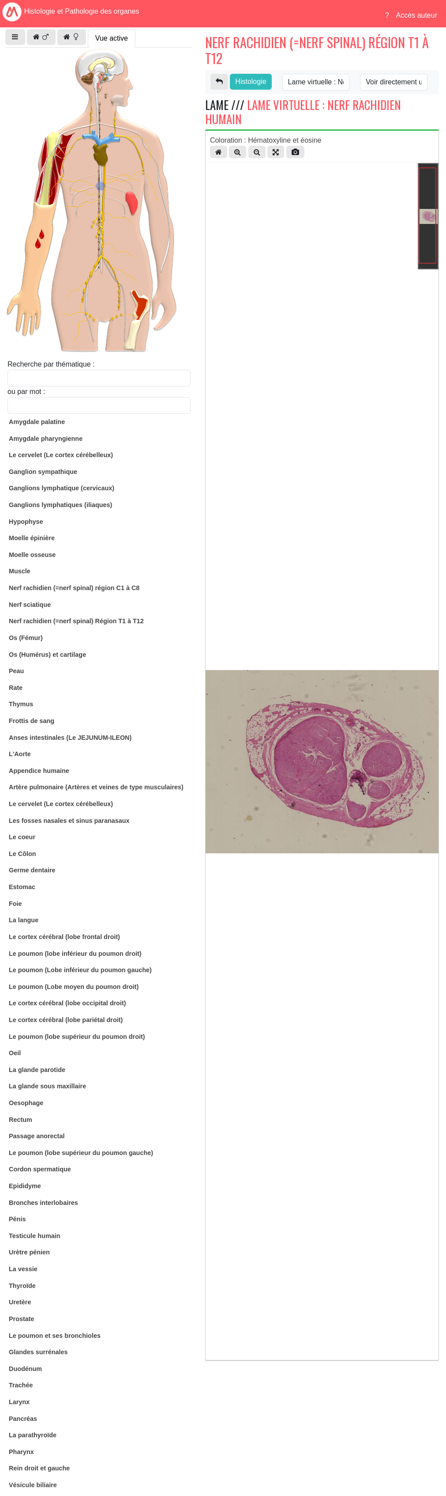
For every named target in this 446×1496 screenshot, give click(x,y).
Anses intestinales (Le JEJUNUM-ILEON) (70, 737)
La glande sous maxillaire (47, 1086)
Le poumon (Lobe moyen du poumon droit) (74, 986)
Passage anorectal (36, 1136)
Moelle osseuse (32, 554)
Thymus (21, 704)
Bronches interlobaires (43, 1202)
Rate (15, 687)
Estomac (22, 886)
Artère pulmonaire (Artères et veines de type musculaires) (96, 787)
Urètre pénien (29, 1252)
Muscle (19, 571)
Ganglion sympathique (43, 471)
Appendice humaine (39, 770)
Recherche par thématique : (50, 364)
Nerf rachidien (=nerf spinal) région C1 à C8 (74, 587)
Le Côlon (22, 853)
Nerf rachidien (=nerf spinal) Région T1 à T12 (76, 621)
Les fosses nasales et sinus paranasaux (69, 820)
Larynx (19, 1401)
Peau (16, 670)
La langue (23, 920)
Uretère (20, 1302)
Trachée (21, 1385)
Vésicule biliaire (33, 1484)
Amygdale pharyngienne (45, 438)
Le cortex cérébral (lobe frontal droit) (64, 936)
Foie (15, 903)
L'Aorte (20, 753)
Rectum (20, 1119)
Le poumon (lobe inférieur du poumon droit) (75, 953)
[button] (15, 37)
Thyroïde (22, 1285)
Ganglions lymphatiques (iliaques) (60, 504)
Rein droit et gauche (39, 1468)
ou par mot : (26, 391)
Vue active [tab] (111, 38)
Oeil (15, 1053)
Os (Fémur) (26, 637)
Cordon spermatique (40, 1169)
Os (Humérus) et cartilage (47, 654)
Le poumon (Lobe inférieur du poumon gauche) (80, 969)
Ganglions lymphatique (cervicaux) (61, 488)
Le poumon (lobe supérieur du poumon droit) (77, 1036)
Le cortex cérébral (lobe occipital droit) (67, 1003)
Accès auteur (416, 15)
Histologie (250, 81)
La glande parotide (37, 1069)
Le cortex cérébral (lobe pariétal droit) (66, 1019)
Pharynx (21, 1451)
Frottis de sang (31, 720)
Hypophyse (26, 521)
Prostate (21, 1318)
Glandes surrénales (38, 1352)
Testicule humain (34, 1235)
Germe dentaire (32, 870)
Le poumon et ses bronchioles (55, 1335)
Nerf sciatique (30, 604)
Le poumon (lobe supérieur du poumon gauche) (81, 1152)
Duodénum (25, 1368)
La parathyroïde (32, 1435)
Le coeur (22, 837)
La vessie (23, 1269)
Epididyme (25, 1185)
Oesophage (26, 1102)
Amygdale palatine (37, 421)
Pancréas (23, 1418)
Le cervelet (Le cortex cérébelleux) (61, 454)
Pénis (17, 1219)
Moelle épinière (32, 538)
